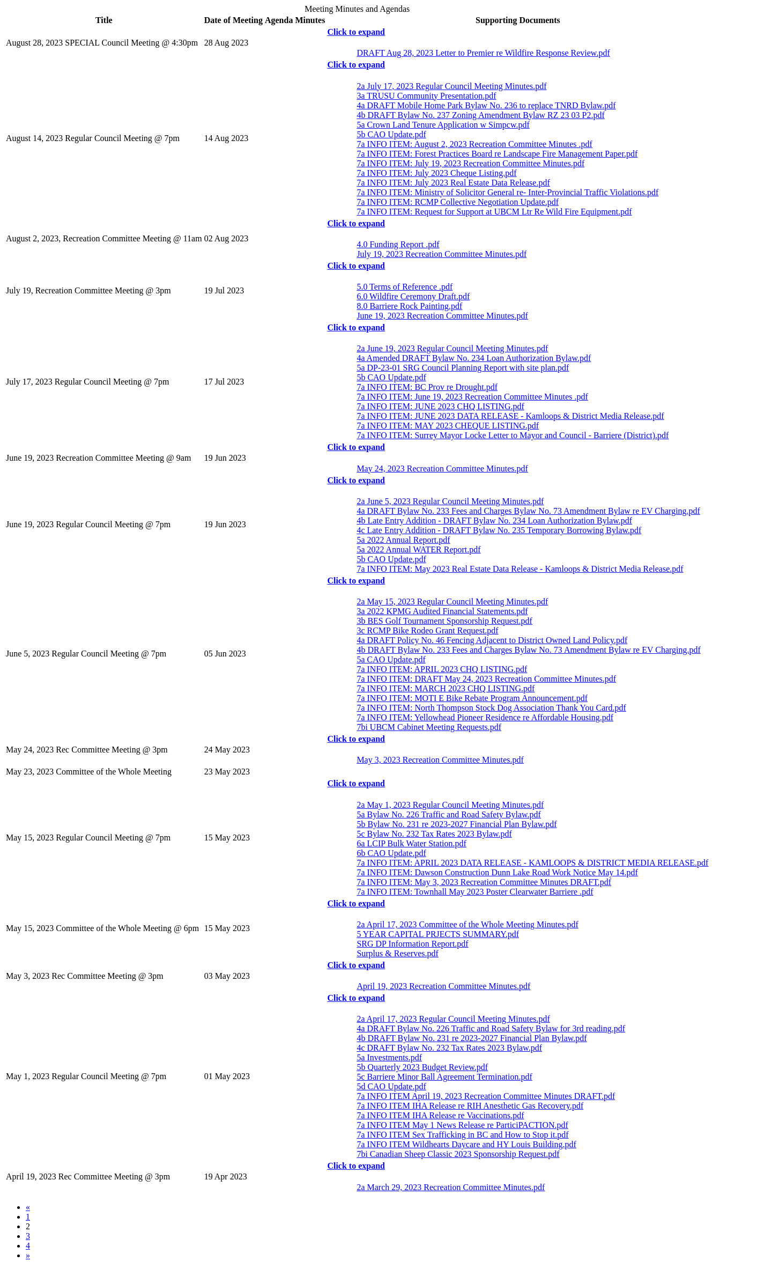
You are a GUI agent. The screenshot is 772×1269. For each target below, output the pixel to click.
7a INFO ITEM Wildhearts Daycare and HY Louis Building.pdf (465, 1144)
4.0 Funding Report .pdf (396, 244)
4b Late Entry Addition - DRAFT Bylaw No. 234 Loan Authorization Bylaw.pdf (493, 520)
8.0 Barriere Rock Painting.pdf (408, 306)
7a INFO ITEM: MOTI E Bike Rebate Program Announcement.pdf (471, 698)
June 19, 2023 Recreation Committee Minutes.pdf (441, 315)
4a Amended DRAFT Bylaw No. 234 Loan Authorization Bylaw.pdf (472, 358)
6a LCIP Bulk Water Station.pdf (410, 843)
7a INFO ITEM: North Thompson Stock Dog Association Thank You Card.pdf (490, 707)
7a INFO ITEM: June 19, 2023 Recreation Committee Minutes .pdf (471, 396)
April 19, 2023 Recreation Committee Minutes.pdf (442, 986)
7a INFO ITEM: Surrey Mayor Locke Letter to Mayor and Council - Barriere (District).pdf (511, 435)
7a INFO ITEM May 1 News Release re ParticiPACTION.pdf (461, 1125)
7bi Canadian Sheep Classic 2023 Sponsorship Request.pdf (456, 1154)
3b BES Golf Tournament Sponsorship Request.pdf (443, 620)
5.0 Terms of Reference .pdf (403, 286)
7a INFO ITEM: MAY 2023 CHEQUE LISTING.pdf (446, 425)
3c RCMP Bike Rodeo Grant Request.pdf (426, 630)
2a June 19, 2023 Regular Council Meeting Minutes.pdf (451, 348)
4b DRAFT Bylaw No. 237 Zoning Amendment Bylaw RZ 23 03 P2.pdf (479, 115)
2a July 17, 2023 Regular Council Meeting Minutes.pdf (450, 86)
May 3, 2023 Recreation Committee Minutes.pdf (439, 759)
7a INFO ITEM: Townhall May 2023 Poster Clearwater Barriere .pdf (473, 891)
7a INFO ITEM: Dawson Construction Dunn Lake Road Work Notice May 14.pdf (496, 872)
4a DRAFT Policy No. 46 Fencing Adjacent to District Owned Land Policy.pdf (490, 640)
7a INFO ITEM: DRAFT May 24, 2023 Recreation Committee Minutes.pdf (485, 678)
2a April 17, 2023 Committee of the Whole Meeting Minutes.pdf (466, 924)
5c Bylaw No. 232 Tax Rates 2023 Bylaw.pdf (433, 833)
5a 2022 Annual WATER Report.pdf (417, 549)
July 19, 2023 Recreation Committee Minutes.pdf (440, 254)
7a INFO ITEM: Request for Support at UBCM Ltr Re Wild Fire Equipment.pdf (493, 211)
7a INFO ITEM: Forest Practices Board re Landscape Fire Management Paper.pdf (495, 153)
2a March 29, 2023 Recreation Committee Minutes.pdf (449, 1187)
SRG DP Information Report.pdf (411, 943)
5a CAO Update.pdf (389, 659)
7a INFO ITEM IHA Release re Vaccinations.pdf (439, 1115)
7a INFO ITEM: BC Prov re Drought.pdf (426, 387)
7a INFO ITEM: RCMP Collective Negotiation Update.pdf (456, 201)
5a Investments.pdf (388, 1057)
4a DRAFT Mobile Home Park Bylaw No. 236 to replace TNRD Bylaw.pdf (484, 105)
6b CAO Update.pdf (390, 853)
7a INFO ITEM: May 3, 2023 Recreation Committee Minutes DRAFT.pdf (482, 882)
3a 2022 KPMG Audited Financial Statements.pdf (441, 611)
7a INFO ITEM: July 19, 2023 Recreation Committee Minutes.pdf (469, 163)
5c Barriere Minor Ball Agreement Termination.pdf (443, 1076)
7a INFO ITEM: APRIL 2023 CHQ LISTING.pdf (440, 669)
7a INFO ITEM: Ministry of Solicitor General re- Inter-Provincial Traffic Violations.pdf (506, 192)
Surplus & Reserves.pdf (396, 953)
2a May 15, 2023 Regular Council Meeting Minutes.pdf (451, 601)
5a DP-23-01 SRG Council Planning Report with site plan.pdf (461, 367)
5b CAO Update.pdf (390, 134)
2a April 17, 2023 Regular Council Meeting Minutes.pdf (452, 1018)
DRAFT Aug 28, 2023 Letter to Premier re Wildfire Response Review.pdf (482, 52)
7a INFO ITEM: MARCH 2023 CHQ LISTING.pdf (444, 688)
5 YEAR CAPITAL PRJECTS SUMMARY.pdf (436, 934)
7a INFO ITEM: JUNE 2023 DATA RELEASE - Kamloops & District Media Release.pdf (509, 415)
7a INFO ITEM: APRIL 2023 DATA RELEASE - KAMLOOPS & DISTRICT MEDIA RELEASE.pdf (531, 862)
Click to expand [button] (356, 31)
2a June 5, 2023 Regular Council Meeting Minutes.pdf (449, 501)
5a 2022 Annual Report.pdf (402, 539)
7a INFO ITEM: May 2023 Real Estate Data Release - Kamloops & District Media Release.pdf (518, 568)
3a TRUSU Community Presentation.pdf (425, 95)
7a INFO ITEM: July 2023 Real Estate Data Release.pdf (452, 182)
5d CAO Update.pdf (390, 1086)
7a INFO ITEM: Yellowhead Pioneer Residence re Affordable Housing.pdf (483, 717)
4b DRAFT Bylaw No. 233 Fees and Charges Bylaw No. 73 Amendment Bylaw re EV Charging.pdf (527, 649)
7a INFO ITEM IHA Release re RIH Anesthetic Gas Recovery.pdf (468, 1105)
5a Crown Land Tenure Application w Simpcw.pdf (441, 124)
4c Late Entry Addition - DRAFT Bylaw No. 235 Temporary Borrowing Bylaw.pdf (497, 530)
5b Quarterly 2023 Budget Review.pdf (421, 1067)
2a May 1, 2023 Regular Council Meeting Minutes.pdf (449, 804)
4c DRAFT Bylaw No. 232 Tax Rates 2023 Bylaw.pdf (448, 1047)
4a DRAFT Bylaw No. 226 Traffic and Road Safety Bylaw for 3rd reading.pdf (489, 1028)
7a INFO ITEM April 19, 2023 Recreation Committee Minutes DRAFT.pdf (484, 1096)
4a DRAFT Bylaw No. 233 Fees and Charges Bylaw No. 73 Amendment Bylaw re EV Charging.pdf (527, 510)
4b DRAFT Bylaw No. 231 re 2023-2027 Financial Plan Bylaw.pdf (470, 1038)
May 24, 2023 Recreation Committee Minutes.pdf (441, 468)
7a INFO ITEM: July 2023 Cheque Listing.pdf (435, 173)
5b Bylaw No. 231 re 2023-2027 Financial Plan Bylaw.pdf (455, 824)
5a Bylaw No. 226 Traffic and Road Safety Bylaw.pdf (447, 814)
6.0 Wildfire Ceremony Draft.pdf (412, 296)
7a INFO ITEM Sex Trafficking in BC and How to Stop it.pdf (461, 1134)
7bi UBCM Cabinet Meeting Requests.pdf (427, 727)
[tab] (517, 32)
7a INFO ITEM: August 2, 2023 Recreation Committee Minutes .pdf (473, 144)
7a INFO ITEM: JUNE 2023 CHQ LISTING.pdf (439, 406)
